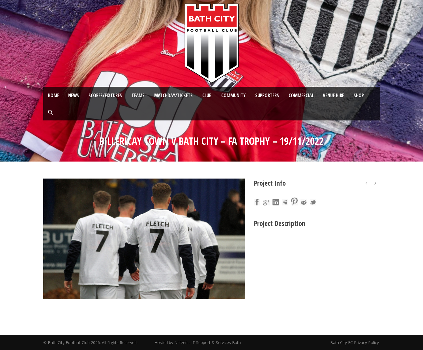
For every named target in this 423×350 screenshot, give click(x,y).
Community (233, 95)
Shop (359, 95)
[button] (50, 112)
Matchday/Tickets (173, 95)
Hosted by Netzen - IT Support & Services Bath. (198, 342)
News (73, 95)
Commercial (301, 95)
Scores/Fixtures (105, 95)
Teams (138, 95)
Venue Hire (333, 95)
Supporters (267, 95)
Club (207, 95)
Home (53, 95)
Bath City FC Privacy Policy (355, 342)
